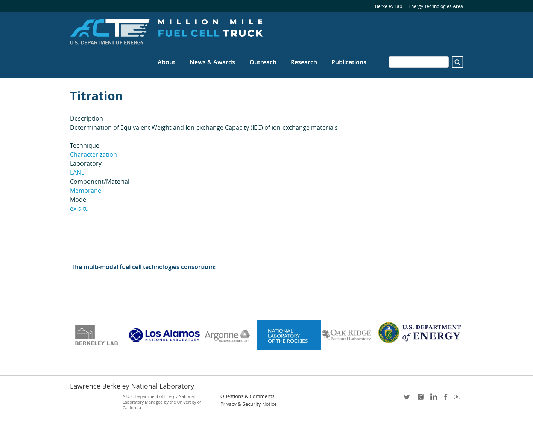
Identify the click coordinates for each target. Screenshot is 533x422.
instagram (420, 399)
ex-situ (79, 208)
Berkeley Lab (388, 6)
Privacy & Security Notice (248, 404)
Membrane (85, 190)
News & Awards (212, 62)
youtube (458, 399)
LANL (77, 172)
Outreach (262, 62)
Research (304, 62)
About (166, 62)
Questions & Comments (247, 396)
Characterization (93, 154)
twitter (407, 399)
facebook (445, 399)
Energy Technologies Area (435, 6)
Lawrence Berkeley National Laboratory (132, 385)
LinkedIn (432, 399)
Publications (348, 62)
